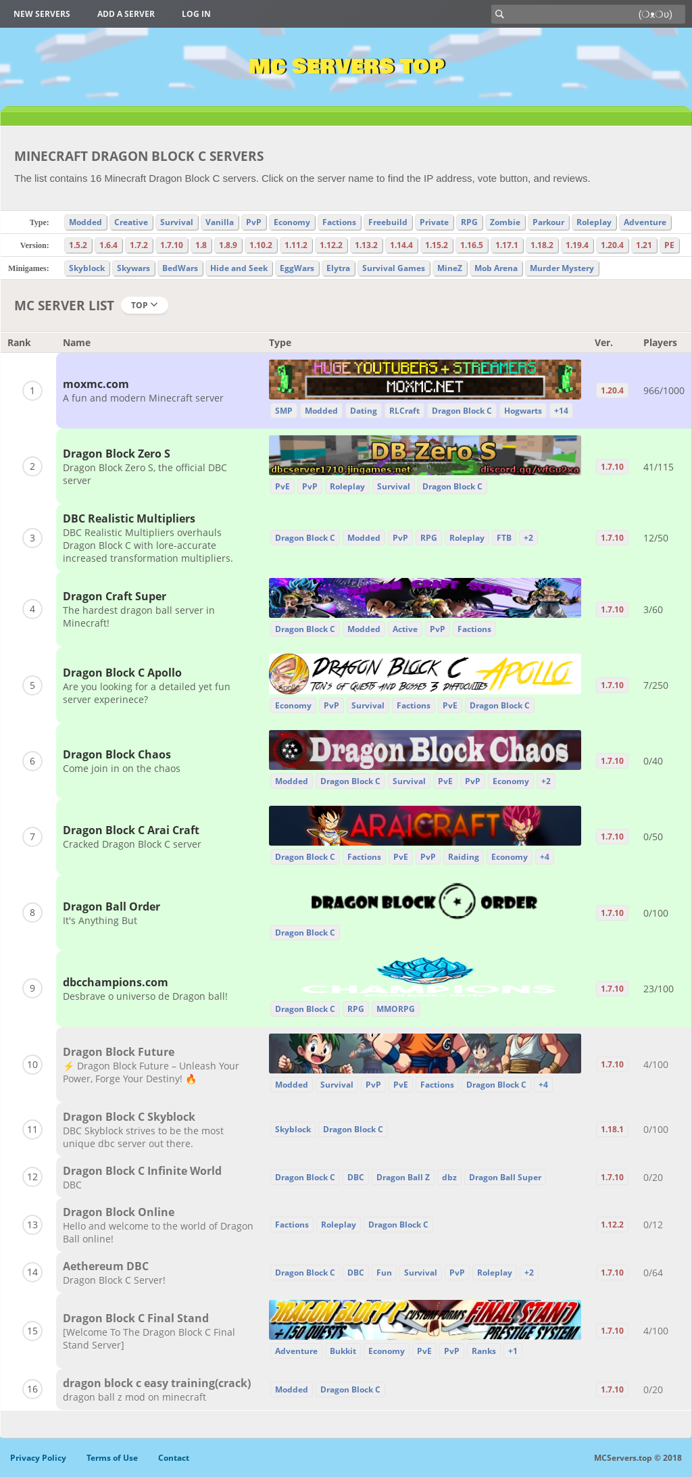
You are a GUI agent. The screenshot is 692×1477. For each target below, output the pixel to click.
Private (434, 222)
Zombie (505, 222)
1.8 (201, 245)
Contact (173, 1457)
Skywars (133, 268)
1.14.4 (401, 245)
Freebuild (387, 222)
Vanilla (219, 222)
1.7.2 (139, 245)
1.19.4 (577, 245)
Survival (176, 222)
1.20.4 (612, 245)
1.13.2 (366, 245)
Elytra (338, 268)
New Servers (42, 14)
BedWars (180, 268)
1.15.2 (436, 245)
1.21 (644, 245)
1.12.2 (331, 245)
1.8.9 (228, 245)
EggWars (297, 268)
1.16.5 (471, 245)
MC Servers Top (346, 66)
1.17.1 (506, 245)
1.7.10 (171, 245)
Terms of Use (112, 1457)
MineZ (449, 268)
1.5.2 (78, 245)
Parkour (548, 222)
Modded (85, 222)
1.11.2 (296, 245)
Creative (131, 222)
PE (669, 245)
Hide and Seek (239, 268)
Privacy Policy (38, 1457)
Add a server (126, 14)
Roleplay (594, 222)
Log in (196, 14)
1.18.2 (541, 245)
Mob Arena (496, 268)
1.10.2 (260, 245)
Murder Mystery (562, 268)
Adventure (645, 222)
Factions (339, 222)
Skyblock (87, 268)
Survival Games (393, 268)
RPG (469, 222)
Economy (292, 222)
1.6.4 (108, 245)
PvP (254, 222)
